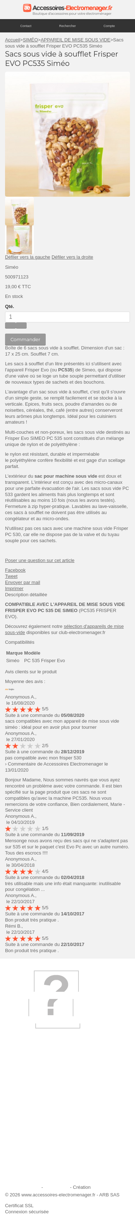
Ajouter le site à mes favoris (38, 1107)
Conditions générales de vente (41, 1155)
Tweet (11, 576)
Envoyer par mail (22, 582)
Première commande (31, 1116)
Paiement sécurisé (28, 1126)
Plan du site (56, 1187)
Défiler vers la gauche (27, 257)
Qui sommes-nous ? (30, 1087)
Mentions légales (22, 1187)
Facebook (15, 570)
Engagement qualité (30, 1145)
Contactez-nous (25, 1165)
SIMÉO (30, 40)
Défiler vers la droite (72, 257)
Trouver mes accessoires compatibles (48, 1175)
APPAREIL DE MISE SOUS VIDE (76, 40)
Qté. (9, 306)
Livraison (18, 1097)
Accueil (12, 40)
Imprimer (14, 588)
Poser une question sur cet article (40, 560)
